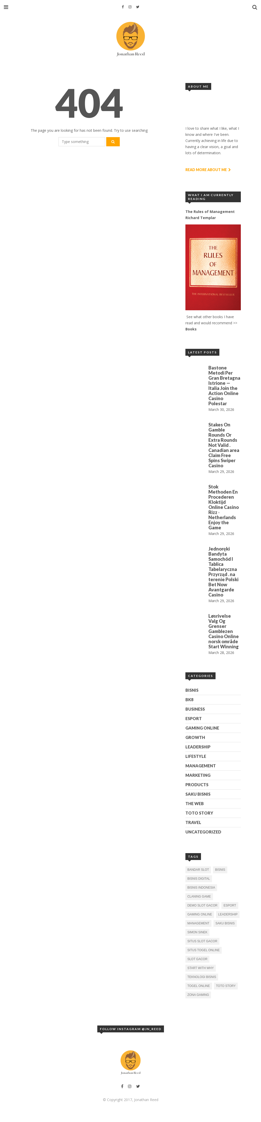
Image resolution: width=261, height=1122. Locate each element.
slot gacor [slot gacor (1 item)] (197, 959)
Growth (195, 737)
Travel (193, 822)
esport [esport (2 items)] (229, 905)
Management (200, 765)
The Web (194, 803)
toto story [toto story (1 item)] (226, 986)
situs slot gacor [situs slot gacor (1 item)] (202, 941)
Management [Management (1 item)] (198, 923)
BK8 (189, 699)
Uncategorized (203, 831)
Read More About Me (208, 170)
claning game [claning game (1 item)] (199, 896)
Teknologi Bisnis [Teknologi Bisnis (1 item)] (201, 977)
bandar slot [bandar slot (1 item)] (198, 870)
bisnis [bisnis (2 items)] (220, 870)
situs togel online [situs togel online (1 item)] (203, 950)
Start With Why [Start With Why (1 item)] (200, 968)
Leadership (197, 746)
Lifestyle (195, 756)
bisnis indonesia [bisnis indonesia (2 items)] (201, 887)
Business (195, 709)
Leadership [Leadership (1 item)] (228, 914)
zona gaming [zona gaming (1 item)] (198, 995)
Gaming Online (202, 727)
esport (193, 718)
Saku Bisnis (197, 794)
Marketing (197, 775)
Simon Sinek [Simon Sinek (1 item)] (197, 932)
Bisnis (191, 690)
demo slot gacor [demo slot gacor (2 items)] (202, 905)
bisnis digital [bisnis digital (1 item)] (198, 878)
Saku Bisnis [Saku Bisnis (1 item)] (225, 923)
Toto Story (199, 812)
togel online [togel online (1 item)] (198, 986)
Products (196, 784)
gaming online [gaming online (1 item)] (199, 914)
